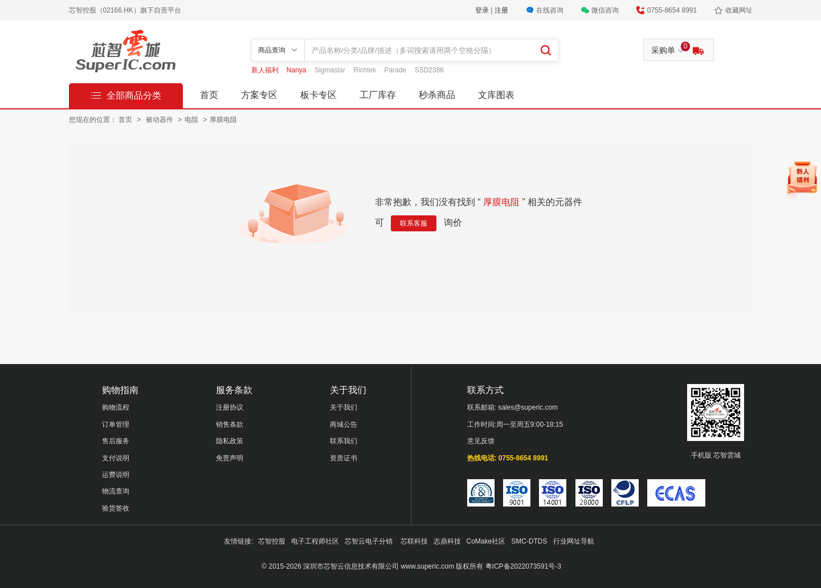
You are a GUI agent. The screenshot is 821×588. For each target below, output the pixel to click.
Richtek (365, 70)
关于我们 (343, 407)
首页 (209, 95)
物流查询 (115, 491)
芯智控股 (271, 541)
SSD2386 (429, 70)
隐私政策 (229, 441)
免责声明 (229, 458)
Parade (397, 70)
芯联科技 (414, 541)
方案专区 (259, 95)
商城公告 (343, 424)
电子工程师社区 (315, 541)
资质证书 (343, 458)
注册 (501, 10)
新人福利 (265, 70)
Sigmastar (330, 70)
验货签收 (115, 508)
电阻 (192, 120)
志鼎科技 (447, 541)
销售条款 (229, 424)
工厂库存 (378, 95)
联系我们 (343, 441)
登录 (483, 10)
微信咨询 (605, 10)
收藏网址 (739, 10)
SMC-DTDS (529, 541)
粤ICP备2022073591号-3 (523, 566)
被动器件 (160, 120)
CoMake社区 (486, 541)
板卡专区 (318, 95)
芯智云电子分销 (369, 541)
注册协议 (229, 407)
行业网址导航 (573, 541)
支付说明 (115, 458)
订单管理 (115, 424)
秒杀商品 (437, 95)
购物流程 (115, 407)
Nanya (297, 70)
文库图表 (496, 95)
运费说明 (115, 475)
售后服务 (115, 441)
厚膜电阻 (223, 120)
